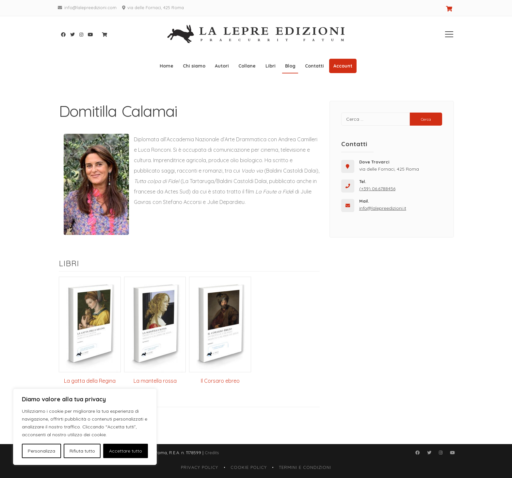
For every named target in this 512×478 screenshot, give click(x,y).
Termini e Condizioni (305, 467)
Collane (247, 66)
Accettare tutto (125, 451)
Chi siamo (194, 66)
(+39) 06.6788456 (377, 189)
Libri (270, 66)
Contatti (314, 66)
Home (166, 66)
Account (342, 66)
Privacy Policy (199, 467)
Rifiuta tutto (82, 451)
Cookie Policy (249, 467)
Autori (222, 66)
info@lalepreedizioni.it (382, 208)
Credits (212, 452)
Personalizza (41, 451)
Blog (290, 66)
